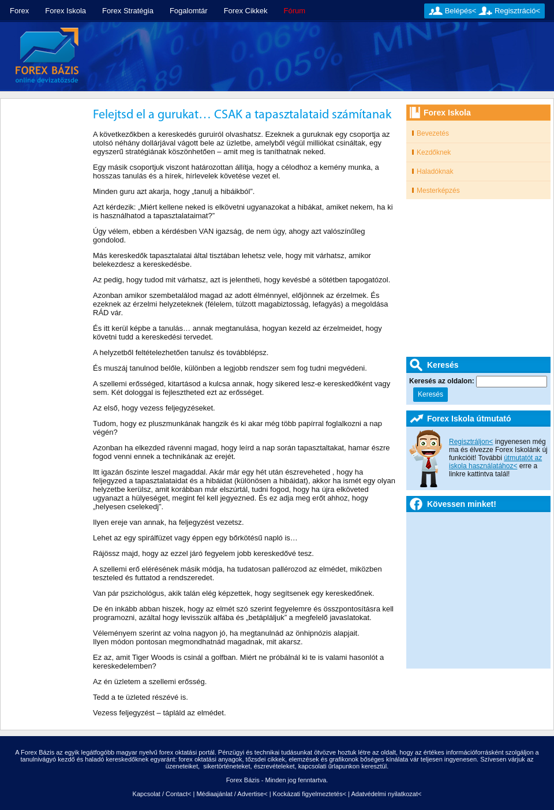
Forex (19, 10)
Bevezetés (433, 133)
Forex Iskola (65, 10)
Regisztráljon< (471, 442)
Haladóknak (435, 171)
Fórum (295, 10)
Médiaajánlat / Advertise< (231, 793)
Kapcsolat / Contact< (162, 793)
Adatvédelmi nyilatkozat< (386, 793)
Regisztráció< (517, 10)
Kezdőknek (434, 152)
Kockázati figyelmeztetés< (309, 793)
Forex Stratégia (128, 10)
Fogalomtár (189, 10)
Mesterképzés (438, 190)
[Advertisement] (163, 74)
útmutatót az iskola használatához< (495, 462)
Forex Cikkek (246, 10)
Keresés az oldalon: (442, 381)
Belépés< (461, 10)
